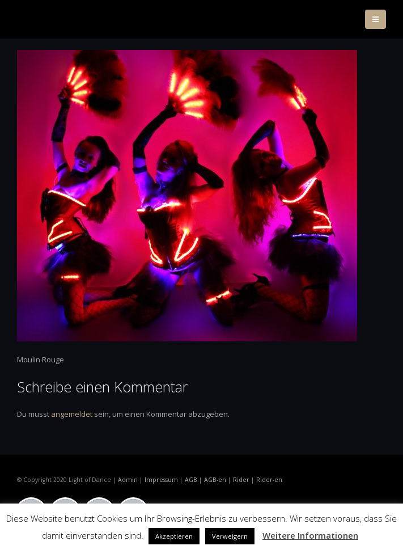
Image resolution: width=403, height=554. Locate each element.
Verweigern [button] (230, 536)
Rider (241, 480)
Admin (128, 480)
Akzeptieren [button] (174, 536)
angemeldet (71, 414)
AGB (191, 480)
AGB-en (215, 480)
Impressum (161, 480)
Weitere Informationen (310, 535)
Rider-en (269, 480)
